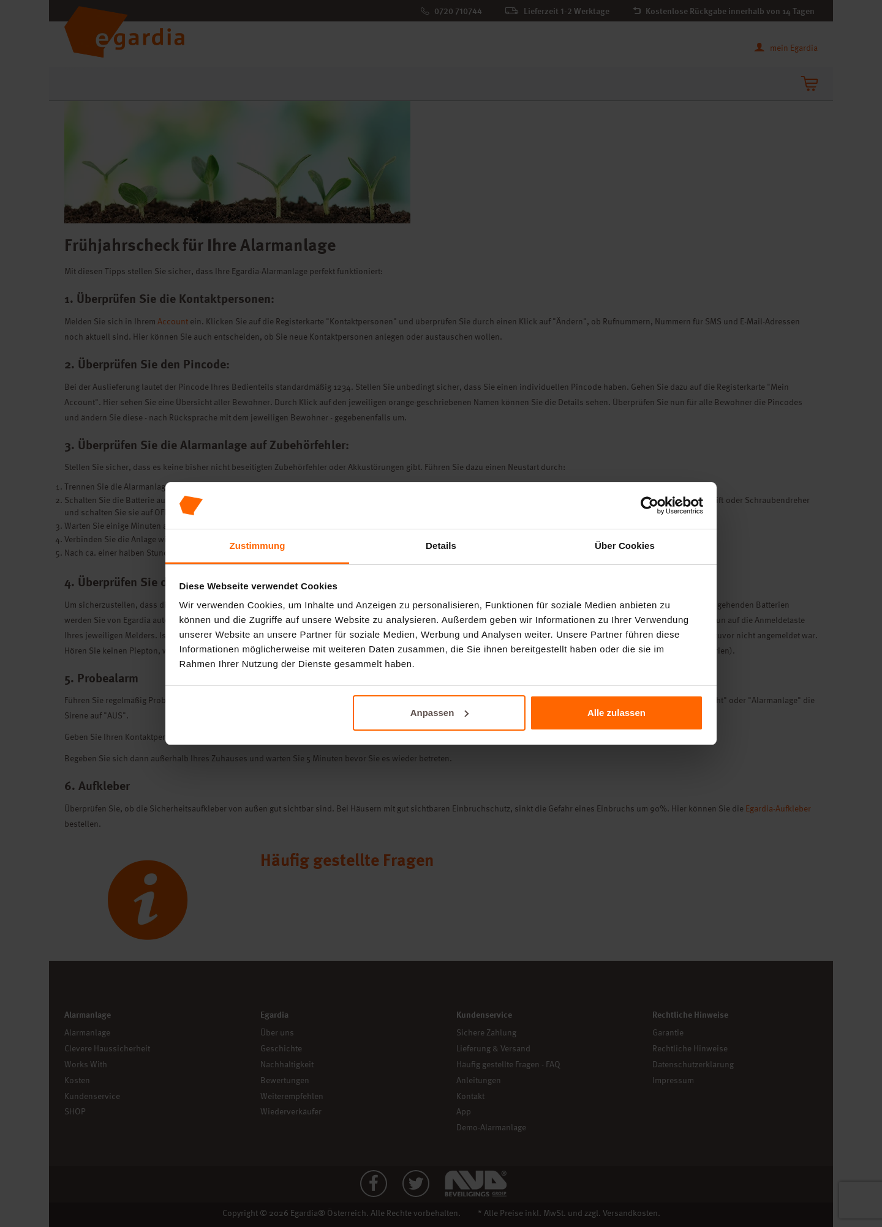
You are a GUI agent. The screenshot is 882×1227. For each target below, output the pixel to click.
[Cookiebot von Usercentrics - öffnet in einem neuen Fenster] (649, 505)
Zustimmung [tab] (257, 545)
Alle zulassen (616, 712)
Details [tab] (441, 545)
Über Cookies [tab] (625, 545)
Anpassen (439, 712)
